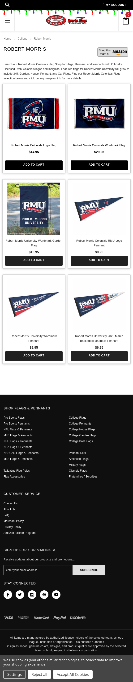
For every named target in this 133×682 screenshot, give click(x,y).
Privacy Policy (12, 527)
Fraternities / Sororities (84, 476)
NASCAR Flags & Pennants (21, 453)
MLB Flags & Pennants (18, 435)
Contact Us (11, 503)
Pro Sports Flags (14, 417)
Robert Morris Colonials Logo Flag (34, 145)
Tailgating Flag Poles (17, 470)
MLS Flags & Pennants (18, 459)
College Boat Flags (81, 441)
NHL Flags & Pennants (18, 441)
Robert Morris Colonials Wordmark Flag (99, 145)
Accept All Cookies (73, 674)
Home (7, 38)
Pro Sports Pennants (17, 423)
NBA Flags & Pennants (18, 447)
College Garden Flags (83, 435)
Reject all (39, 674)
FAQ (6, 515)
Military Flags (77, 464)
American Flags (79, 459)
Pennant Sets (77, 453)
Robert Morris (42, 38)
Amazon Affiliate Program (20, 533)
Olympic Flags (78, 470)
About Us (9, 509)
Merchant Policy (14, 521)
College (23, 38)
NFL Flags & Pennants (18, 429)
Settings (14, 674)
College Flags (78, 417)
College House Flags (82, 429)
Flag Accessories (15, 476)
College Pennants (80, 423)
